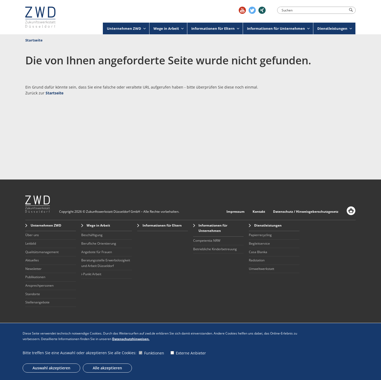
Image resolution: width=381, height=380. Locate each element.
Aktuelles (32, 260)
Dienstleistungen (334, 28)
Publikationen (35, 277)
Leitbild (30, 243)
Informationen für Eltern (215, 28)
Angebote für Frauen (96, 252)
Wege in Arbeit (168, 28)
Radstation (257, 260)
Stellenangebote (37, 302)
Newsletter (33, 268)
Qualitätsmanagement (42, 252)
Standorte (32, 294)
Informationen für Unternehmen (278, 28)
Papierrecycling (260, 235)
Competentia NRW (206, 240)
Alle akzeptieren (107, 367)
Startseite (34, 40)
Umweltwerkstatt (261, 268)
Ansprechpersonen (39, 285)
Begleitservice (259, 243)
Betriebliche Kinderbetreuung (215, 249)
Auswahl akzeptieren (51, 367)
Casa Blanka (258, 252)
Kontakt (259, 211)
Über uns (32, 235)
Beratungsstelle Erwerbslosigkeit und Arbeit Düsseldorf (105, 263)
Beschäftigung (92, 235)
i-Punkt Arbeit (91, 274)
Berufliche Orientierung (98, 243)
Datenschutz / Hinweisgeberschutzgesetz (305, 211)
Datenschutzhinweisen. (130, 339)
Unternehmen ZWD (126, 28)
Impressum (235, 211)
